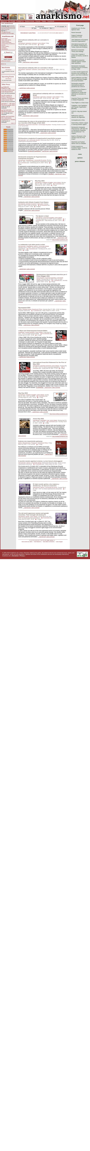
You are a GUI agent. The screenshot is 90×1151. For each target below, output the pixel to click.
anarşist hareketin (30, 332)
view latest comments (48, 541)
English (51, 174)
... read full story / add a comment (30, 62)
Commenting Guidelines (8, 43)
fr (9, 25)
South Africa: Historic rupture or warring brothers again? (79, 123)
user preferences (7, 23)
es (11, 25)
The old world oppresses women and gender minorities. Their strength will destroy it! (33, 514)
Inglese (30, 151)
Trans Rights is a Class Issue (79, 102)
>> (6, 30)
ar (14, 27)
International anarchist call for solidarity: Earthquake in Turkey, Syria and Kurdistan (79, 45)
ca (14, 28)
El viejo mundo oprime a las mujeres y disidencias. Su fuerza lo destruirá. (46, 485)
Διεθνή (20, 309)
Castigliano (37, 151)
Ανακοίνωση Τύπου (37, 309)
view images (59, 541)
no (10, 27)
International (8, 69)
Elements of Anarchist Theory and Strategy (77, 50)
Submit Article (29, 21)
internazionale (22, 140)
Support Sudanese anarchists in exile (76, 36)
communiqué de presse (45, 124)
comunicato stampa (35, 140)
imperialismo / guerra (32, 246)
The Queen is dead (42, 216)
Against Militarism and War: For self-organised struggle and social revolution (79, 79)
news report (40, 204)
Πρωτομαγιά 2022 (24, 307)
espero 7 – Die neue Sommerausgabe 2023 (8, 104)
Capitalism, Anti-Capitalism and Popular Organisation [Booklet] (79, 107)
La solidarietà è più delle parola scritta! (31, 244)
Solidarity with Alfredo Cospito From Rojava (33, 202)
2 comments (23, 162)
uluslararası (21, 332)
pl (2, 28)
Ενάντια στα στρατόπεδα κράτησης (30, 441)
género (42, 487)
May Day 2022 (23, 393)
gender (27, 516)
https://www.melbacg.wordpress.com (59, 413)
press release (41, 43)
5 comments (46, 518)
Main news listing (6, 39)
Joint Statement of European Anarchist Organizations (79, 40)
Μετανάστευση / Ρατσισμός (30, 443)
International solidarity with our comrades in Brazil (35, 68)
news (80, 154)
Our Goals (11, 21)
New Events (6, 67)
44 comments (43, 205)
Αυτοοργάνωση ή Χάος (78, 120)
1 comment (56, 280)
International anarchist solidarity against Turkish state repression (78, 61)
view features (37, 541)
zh (10, 28)
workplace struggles (47, 182)
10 (54, 33)
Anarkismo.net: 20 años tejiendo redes (78, 29)
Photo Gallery (5, 46)
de (4, 28)
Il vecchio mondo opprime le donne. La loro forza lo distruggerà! (40, 461)
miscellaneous (29, 160)
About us (4, 21)
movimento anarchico (50, 277)
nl (12, 27)
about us (3, 64)
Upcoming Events (8, 77)
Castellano (40, 387)
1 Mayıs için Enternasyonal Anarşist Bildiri (32, 330)
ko (8, 29)
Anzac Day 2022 (38, 418)
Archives (4, 47)
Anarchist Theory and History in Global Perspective (79, 99)
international (21, 43)
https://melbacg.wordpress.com (60, 239)
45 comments (45, 333)
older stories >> (60, 33)
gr (8, 27)
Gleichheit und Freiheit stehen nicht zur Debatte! (78, 142)
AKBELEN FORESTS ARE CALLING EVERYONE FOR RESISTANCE (8, 89)
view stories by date (27, 541)
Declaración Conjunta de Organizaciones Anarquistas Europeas (32, 157)
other (6, 27)
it (13, 25)
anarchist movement (31, 204)
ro (4, 29)
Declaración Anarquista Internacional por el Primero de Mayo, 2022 (79, 67)
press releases (80, 161)
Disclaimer (15, 556)
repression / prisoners (31, 43)
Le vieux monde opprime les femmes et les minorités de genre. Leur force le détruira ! (79, 73)
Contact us (20, 21)
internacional (21, 160)
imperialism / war (44, 420)
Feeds (8, 127)
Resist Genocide (76, 32)
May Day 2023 (40, 181)
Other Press (6, 84)
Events (38, 21)
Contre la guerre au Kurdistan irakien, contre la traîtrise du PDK (79, 148)
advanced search (5, 60)
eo (6, 29)
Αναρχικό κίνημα (27, 309)
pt (1, 27)
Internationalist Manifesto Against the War (7, 111)
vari (27, 140)
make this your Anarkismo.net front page (7, 33)
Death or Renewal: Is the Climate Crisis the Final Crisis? (78, 137)
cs (12, 28)
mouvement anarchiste (32, 124)
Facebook (50, 21)
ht (6, 28)
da (2, 29)
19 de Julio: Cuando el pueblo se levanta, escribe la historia (79, 56)
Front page (5, 38)
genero (28, 462)
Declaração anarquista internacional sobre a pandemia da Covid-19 (78, 85)
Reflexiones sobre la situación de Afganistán (78, 116)
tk (3, 27)
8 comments (51, 421)
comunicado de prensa (40, 160)
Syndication (5, 49)
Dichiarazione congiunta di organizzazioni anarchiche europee (39, 138)
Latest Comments (6, 42)
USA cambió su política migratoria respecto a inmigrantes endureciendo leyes (8, 98)
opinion (80, 158)
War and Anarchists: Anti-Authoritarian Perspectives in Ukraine (8, 118)
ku (8, 28)
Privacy (22, 556)
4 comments (58, 183)
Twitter (44, 21)
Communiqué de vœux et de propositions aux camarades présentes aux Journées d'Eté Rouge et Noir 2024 (41, 122)
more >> (13, 123)
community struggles (48, 217)
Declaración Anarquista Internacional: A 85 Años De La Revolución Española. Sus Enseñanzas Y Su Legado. (79, 130)
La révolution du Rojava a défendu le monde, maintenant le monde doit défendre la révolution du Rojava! (78, 92)
